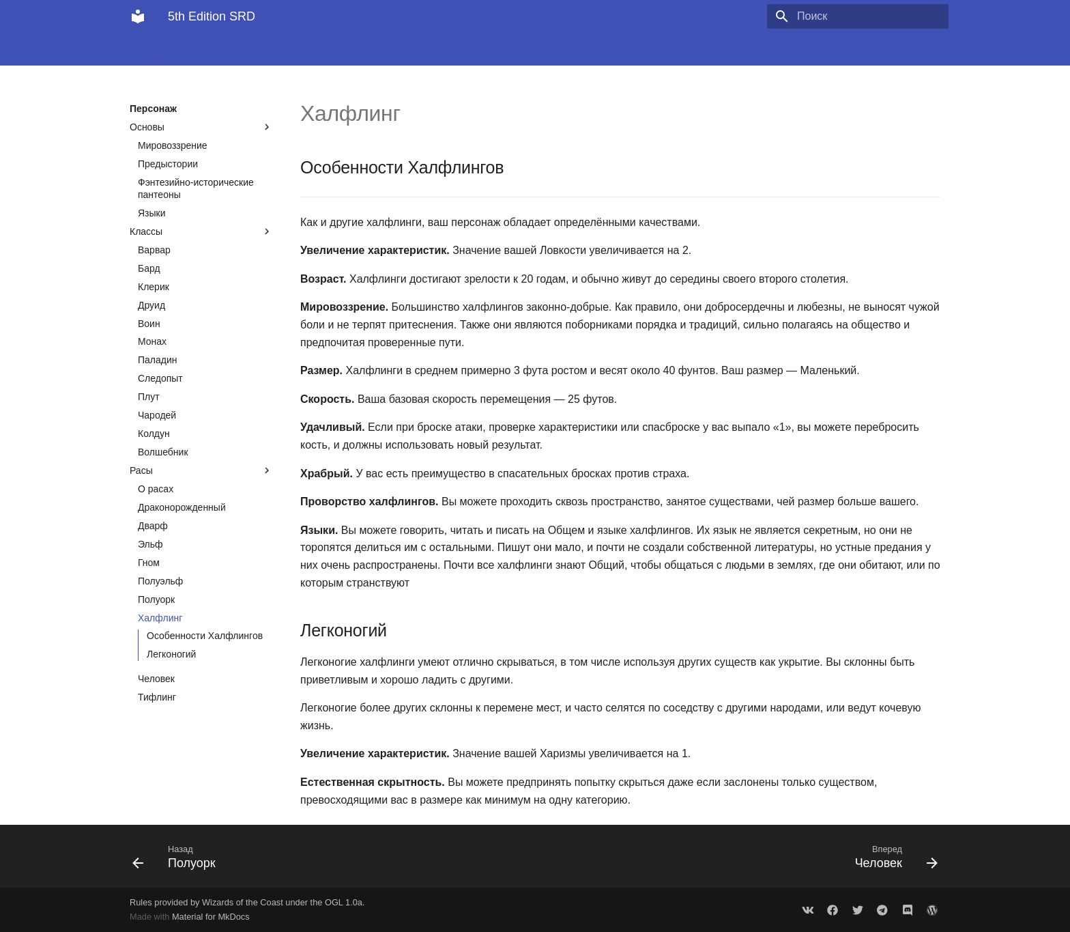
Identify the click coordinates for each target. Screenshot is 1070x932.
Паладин (157, 359)
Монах (152, 341)
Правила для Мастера (557, 49)
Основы (201, 127)
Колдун (154, 433)
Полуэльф (160, 581)
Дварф (153, 525)
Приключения (224, 49)
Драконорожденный (182, 507)
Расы (201, 470)
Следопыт (160, 378)
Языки (152, 213)
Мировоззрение (172, 145)
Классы (201, 231)
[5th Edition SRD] (137, 16)
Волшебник (163, 452)
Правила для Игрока (444, 49)
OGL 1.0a (343, 902)
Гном (149, 562)
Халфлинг (160, 617)
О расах (155, 488)
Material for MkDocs (211, 917)
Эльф (150, 544)
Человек (156, 678)
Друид (151, 305)
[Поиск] (869, 16)
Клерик (153, 286)
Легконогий (171, 654)
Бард (149, 268)
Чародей (157, 415)
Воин (149, 323)
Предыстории (168, 163)
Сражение (357, 49)
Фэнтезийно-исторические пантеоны (196, 188)
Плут (149, 396)
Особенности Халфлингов (205, 635)
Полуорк (156, 599)
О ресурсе (152, 49)
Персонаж (294, 49)
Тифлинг (157, 697)
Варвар (154, 249)
